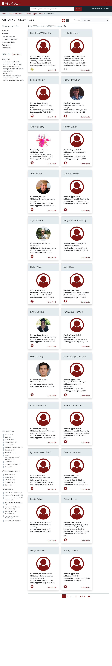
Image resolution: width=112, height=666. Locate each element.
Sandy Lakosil (71, 550)
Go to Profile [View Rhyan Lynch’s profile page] (85, 164)
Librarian (9, 98)
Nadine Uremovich (73, 405)
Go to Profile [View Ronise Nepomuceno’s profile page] (85, 396)
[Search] (52, 9)
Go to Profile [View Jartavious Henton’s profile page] (85, 347)
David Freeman (38, 405)
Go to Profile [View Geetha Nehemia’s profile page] (85, 489)
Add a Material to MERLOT (24, 611)
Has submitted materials (14, 149)
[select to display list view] (67, 20)
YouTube (68, 631)
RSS (4, 639)
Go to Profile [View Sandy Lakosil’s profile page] (85, 588)
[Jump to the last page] (89, 596)
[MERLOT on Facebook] (91, 658)
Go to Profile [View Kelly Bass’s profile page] (85, 302)
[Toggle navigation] (107, 3)
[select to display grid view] (63, 20)
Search (78, 9)
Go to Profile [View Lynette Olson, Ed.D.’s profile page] (52, 489)
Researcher (9, 115)
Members (5, 34)
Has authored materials (13, 146)
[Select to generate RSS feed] (64, 26)
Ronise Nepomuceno (75, 356)
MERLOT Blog (70, 624)
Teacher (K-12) (10, 106)
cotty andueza (37, 550)
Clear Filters (16, 54)
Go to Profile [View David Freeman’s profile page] (52, 443)
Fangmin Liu (70, 499)
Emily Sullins (37, 312)
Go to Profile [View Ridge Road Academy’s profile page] (85, 257)
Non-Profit (10, 128)
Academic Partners (37, 625)
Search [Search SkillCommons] (99, 610)
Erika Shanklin (37, 80)
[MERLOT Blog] (108, 658)
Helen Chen (36, 267)
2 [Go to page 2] (67, 596)
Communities (6, 48)
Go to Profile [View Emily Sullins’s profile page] (52, 347)
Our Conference (70, 613)
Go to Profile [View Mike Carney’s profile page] (52, 396)
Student (9, 93)
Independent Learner (12, 118)
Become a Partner (53, 613)
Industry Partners (40, 628)
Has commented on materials (14, 157)
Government (10, 136)
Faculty (9, 88)
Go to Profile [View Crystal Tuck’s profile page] (52, 257)
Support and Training (9, 78)
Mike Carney (36, 356)
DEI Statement (86, 650)
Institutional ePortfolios (10, 66)
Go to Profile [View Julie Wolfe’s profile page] (52, 211)
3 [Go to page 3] (70, 596)
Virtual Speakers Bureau (8, 632)
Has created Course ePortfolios (11, 166)
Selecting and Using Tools (10, 76)
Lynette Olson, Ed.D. (41, 452)
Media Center (70, 622)
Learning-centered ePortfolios (12, 69)
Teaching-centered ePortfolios (12, 80)
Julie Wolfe (36, 173)
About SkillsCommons (103, 618)
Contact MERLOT (71, 656)
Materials (5, 31)
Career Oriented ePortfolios (11, 64)
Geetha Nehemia (73, 452)
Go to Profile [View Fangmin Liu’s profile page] (85, 541)
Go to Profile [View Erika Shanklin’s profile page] (52, 117)
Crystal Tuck (36, 220)
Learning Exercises (8, 36)
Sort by (77, 20)
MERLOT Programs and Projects (71, 617)
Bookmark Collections (9, 39)
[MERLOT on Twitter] (97, 658)
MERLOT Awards (87, 635)
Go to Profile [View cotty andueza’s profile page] (52, 588)
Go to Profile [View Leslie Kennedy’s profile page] (85, 70)
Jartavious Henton (73, 312)
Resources (6, 73)
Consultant (10, 103)
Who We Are (85, 612)
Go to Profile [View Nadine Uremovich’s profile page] (85, 443)
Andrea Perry (37, 126)
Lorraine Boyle (71, 173)
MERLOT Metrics (71, 610)
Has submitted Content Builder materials (14, 152)
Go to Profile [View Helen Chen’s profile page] (52, 302)
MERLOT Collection (85, 616)
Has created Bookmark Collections (12, 161)
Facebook (68, 626)
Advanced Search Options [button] (100, 9)
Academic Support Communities (39, 619)
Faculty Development (86, 638)
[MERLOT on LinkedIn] (103, 658)
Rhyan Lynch (70, 126)
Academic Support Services (34, 14)
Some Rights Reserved (56, 656)
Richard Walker (72, 80)
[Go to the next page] (82, 596)
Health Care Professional (14, 101)
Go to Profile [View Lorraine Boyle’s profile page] (85, 211)
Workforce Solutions (101, 614)
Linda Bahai (36, 499)
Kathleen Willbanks (40, 33)
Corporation (10, 130)
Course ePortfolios (8, 42)
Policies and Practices (85, 642)
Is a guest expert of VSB (13, 174)
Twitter (67, 628)
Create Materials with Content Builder (24, 617)
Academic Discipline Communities (39, 612)
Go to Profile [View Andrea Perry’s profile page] (52, 164)
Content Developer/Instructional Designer (12, 110)
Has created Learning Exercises (11, 170)
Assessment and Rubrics (10, 62)
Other (8, 120)
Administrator (11, 95)
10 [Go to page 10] (76, 596)
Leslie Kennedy (72, 33)
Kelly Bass (69, 267)
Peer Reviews (6, 45)
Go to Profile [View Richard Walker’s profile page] (85, 117)
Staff (8, 90)
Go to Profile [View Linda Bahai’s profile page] (52, 541)
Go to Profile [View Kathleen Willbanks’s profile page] (52, 70)
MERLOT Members (15, 14)
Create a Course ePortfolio (24, 623)
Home (4, 14)
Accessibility (85, 648)
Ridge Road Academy (75, 220)
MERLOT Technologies (86, 620)
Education (10, 133)
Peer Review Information (86, 631)
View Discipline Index (8, 636)
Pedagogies (6, 71)
